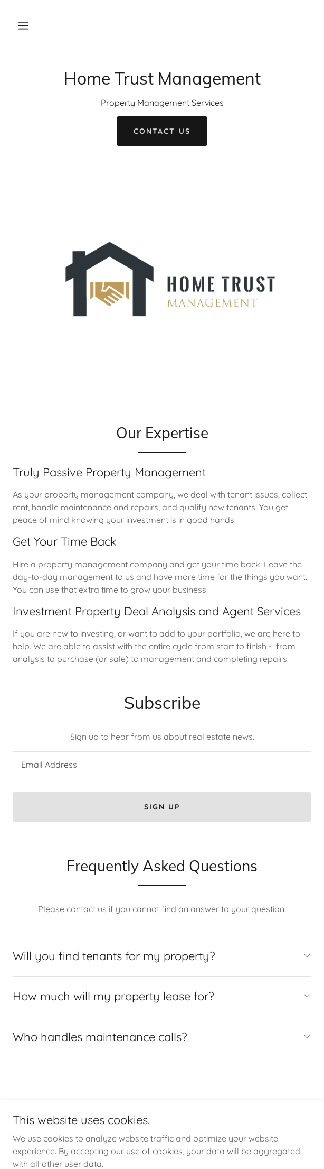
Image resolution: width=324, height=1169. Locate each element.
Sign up (162, 807)
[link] (162, 81)
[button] (23, 25)
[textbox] (162, 765)
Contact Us (162, 131)
